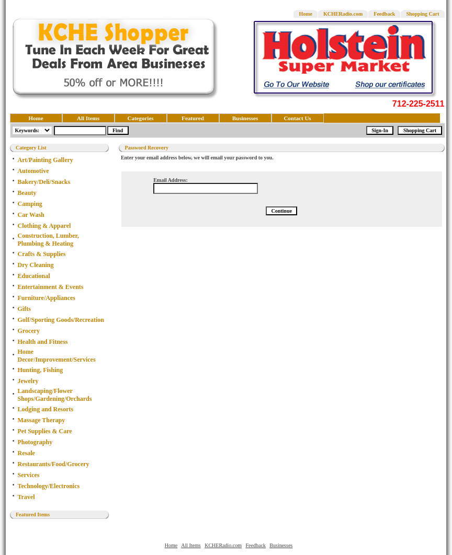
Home (305, 14)
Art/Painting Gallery (45, 160)
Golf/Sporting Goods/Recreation (61, 319)
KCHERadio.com (343, 14)
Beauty (27, 192)
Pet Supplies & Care (45, 431)
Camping (30, 203)
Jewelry (28, 381)
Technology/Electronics (49, 486)
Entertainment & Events (51, 287)
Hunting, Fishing (40, 370)
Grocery (29, 330)
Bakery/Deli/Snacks (44, 182)
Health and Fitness (43, 341)
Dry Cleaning (36, 265)
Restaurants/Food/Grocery (53, 464)
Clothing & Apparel (44, 225)
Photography (35, 442)
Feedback (384, 14)
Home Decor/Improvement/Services (57, 355)
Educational (34, 276)
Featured (193, 118)
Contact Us (297, 118)
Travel (26, 497)
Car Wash (31, 214)
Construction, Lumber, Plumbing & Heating (48, 239)
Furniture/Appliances (46, 298)
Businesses (245, 118)
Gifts (24, 309)
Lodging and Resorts (46, 409)
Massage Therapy (41, 420)
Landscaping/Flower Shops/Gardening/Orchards (55, 394)
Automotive (33, 171)
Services (29, 475)
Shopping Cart (422, 14)
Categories (140, 118)
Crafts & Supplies (42, 254)
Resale (26, 453)
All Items (88, 118)
